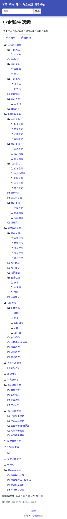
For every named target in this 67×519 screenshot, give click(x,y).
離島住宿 (18, 257)
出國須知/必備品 (19, 342)
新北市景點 (19, 173)
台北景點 (18, 183)
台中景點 (18, 134)
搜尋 (37, 11)
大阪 (16, 327)
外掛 (18, 4)
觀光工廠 (15, 193)
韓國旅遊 (15, 357)
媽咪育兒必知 (14, 470)
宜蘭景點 (18, 207)
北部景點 (15, 163)
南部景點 (15, 143)
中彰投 (17, 54)
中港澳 (17, 287)
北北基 (17, 84)
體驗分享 (15, 390)
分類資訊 (26, 37)
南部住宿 (18, 243)
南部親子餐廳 (17, 435)
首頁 (4, 4)
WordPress (33, 515)
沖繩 (16, 312)
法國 (16, 292)
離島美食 (15, 108)
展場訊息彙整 (14, 362)
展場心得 (15, 367)
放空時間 (11, 373)
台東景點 (18, 212)
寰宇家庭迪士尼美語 (21, 480)
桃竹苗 (17, 88)
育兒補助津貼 (17, 475)
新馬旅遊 (15, 347)
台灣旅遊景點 (14, 114)
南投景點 (18, 129)
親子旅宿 (15, 267)
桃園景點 (18, 178)
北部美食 (15, 79)
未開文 (10, 464)
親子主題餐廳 (14, 410)
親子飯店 (15, 262)
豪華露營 (15, 297)
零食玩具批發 (14, 458)
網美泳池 (15, 272)
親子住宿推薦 (14, 228)
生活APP (15, 405)
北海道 (17, 332)
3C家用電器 (13, 447)
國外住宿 (15, 277)
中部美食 (15, 49)
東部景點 (15, 202)
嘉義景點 (18, 148)
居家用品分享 (14, 441)
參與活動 (15, 400)
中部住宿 (18, 238)
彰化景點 (18, 124)
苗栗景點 (18, 168)
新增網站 (40, 4)
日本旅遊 (15, 308)
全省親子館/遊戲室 (20, 425)
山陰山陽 (18, 322)
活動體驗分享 (14, 385)
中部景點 (15, 119)
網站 (11, 4)
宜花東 (17, 103)
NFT (9, 452)
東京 (16, 317)
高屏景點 (18, 153)
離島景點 (15, 222)
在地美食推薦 (14, 44)
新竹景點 (18, 188)
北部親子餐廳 (17, 430)
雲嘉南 (17, 69)
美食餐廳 (15, 93)
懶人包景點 (16, 198)
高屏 (16, 74)
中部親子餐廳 (17, 415)
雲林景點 (18, 138)
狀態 (33, 510)
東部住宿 (18, 252)
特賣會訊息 (12, 379)
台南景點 (18, 158)
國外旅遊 (12, 303)
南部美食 (15, 64)
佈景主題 (28, 4)
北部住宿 (18, 247)
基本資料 (11, 37)
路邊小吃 (15, 59)
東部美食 (15, 98)
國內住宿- (16, 233)
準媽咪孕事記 (17, 485)
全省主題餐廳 (17, 420)
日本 (16, 282)
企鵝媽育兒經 (17, 490)
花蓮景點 (18, 217)
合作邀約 (15, 395)
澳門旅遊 (15, 337)
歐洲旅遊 (15, 352)
